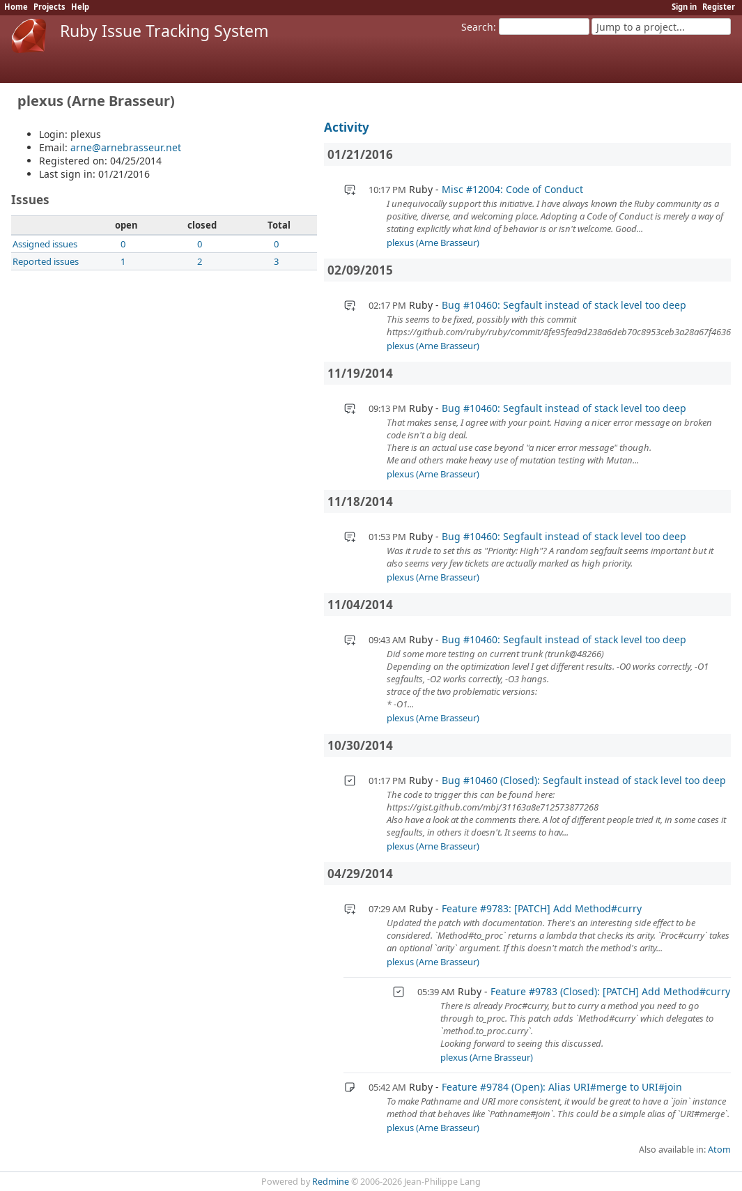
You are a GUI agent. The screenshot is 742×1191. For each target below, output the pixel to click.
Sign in (684, 6)
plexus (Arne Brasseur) (433, 242)
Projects (49, 6)
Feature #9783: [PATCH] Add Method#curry (542, 908)
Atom (719, 1149)
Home (16, 6)
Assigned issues (45, 244)
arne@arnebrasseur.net (125, 147)
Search (477, 26)
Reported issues (46, 261)
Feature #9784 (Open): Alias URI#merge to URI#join (562, 1086)
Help (80, 6)
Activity (346, 127)
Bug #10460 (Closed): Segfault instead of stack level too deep (584, 780)
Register (718, 6)
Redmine (330, 1182)
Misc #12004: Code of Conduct (512, 189)
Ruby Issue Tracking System (164, 31)
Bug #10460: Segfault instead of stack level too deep (564, 305)
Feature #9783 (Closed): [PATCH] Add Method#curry (610, 991)
